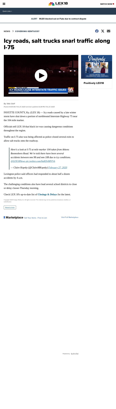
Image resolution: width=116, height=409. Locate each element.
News (7, 31)
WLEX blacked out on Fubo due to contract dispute (62, 18)
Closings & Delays (47, 194)
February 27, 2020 (57, 167)
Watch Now (107, 4)
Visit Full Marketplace (69, 217)
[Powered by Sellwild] (74, 354)
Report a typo (10, 207)
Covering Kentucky (27, 31)
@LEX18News (18, 161)
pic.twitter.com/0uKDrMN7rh (40, 161)
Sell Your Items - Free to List (35, 218)
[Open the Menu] (4, 4)
